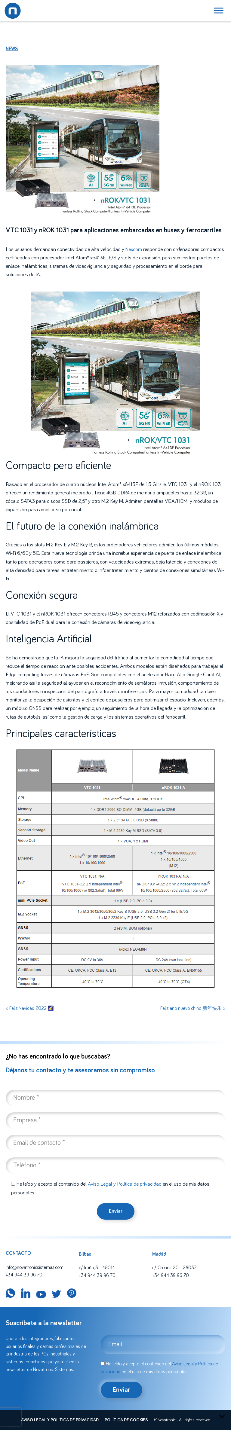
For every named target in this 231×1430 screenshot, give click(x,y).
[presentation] (10, 1417)
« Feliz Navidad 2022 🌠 (30, 1008)
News (12, 48)
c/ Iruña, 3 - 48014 (97, 1267)
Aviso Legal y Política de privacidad (125, 1184)
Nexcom (133, 249)
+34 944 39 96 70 (24, 1275)
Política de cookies (126, 1420)
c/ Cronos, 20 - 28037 (174, 1267)
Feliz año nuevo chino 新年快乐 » (192, 1008)
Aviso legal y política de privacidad (60, 1420)
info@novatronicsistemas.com (34, 1267)
